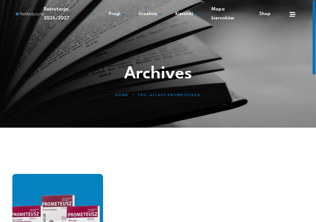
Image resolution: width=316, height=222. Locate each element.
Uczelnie (150, 14)
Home (121, 95)
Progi (117, 14)
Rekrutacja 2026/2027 (69, 14)
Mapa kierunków (222, 14)
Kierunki (186, 14)
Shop (265, 14)
